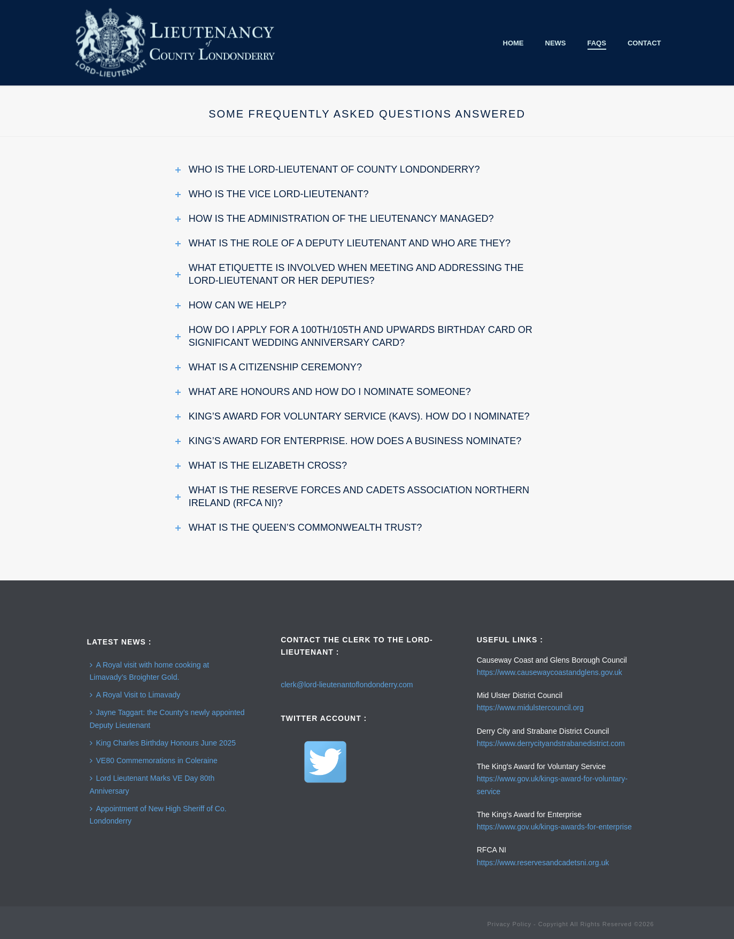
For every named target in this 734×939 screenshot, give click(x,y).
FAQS (597, 43)
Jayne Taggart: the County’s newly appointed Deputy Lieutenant (167, 718)
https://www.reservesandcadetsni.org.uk (543, 862)
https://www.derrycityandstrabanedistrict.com (551, 743)
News (555, 43)
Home (513, 43)
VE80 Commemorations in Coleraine (154, 760)
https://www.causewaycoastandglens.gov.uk (549, 672)
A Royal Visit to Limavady (135, 694)
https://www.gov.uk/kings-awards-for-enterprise (554, 826)
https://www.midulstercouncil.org (530, 707)
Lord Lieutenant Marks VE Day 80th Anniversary (152, 784)
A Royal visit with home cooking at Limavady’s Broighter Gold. (150, 671)
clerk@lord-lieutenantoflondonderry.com (347, 684)
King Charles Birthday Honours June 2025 (163, 743)
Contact (644, 43)
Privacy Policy (509, 924)
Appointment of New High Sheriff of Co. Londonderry (158, 814)
